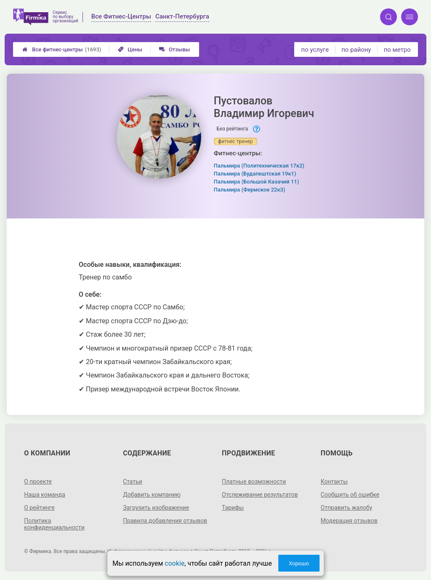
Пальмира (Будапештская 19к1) (255, 173)
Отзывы (174, 49)
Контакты (334, 481)
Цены (130, 49)
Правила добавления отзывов (165, 520)
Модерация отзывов (349, 520)
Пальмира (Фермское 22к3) (249, 189)
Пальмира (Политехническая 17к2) (259, 165)
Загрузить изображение (156, 507)
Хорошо (299, 563)
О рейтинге (39, 507)
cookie (174, 563)
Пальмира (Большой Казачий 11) (256, 181)
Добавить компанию (152, 494)
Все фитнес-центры (61, 49)
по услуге (315, 49)
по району (356, 49)
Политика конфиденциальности (54, 524)
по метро (397, 49)
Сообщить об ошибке (350, 494)
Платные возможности (254, 481)
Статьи (132, 481)
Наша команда (44, 494)
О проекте (38, 481)
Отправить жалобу (346, 507)
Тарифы (233, 507)
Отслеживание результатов (260, 494)
